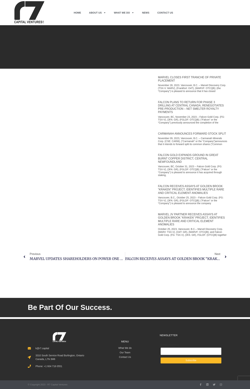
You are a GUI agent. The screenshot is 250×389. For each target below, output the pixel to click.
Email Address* (170, 344)
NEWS (145, 12)
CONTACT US (165, 12)
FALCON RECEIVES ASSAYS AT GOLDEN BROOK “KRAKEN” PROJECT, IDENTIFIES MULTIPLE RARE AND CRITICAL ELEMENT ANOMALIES (191, 189)
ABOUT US (97, 13)
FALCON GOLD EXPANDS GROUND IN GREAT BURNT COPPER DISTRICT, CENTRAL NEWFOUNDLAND (188, 158)
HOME (77, 12)
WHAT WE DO (124, 13)
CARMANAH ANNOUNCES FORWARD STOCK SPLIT (192, 133)
